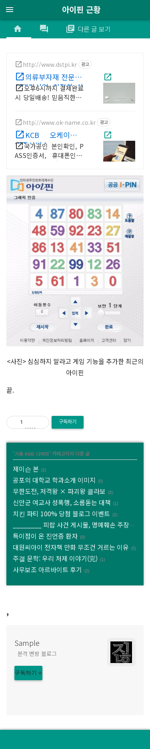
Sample (27, 642)
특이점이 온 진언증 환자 (45, 536)
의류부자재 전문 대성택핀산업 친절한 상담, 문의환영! (49, 79)
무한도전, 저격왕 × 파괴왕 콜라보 (59, 491)
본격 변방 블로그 (37, 653)
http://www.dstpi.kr (50, 64)
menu (9, 9)
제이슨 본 (26, 468)
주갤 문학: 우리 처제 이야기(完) (55, 558)
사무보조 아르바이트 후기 (47, 569)
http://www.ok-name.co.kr (59, 122)
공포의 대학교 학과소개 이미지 (54, 480)
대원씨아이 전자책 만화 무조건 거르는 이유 (71, 547)
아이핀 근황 (81, 9)
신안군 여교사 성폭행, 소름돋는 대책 (62, 502)
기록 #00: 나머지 (31, 453)
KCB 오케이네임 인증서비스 (49, 137)
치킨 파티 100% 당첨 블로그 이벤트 (61, 513)
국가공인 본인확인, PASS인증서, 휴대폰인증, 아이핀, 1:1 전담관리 (49, 152)
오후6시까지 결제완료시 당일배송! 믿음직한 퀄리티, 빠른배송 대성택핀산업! (49, 94)
